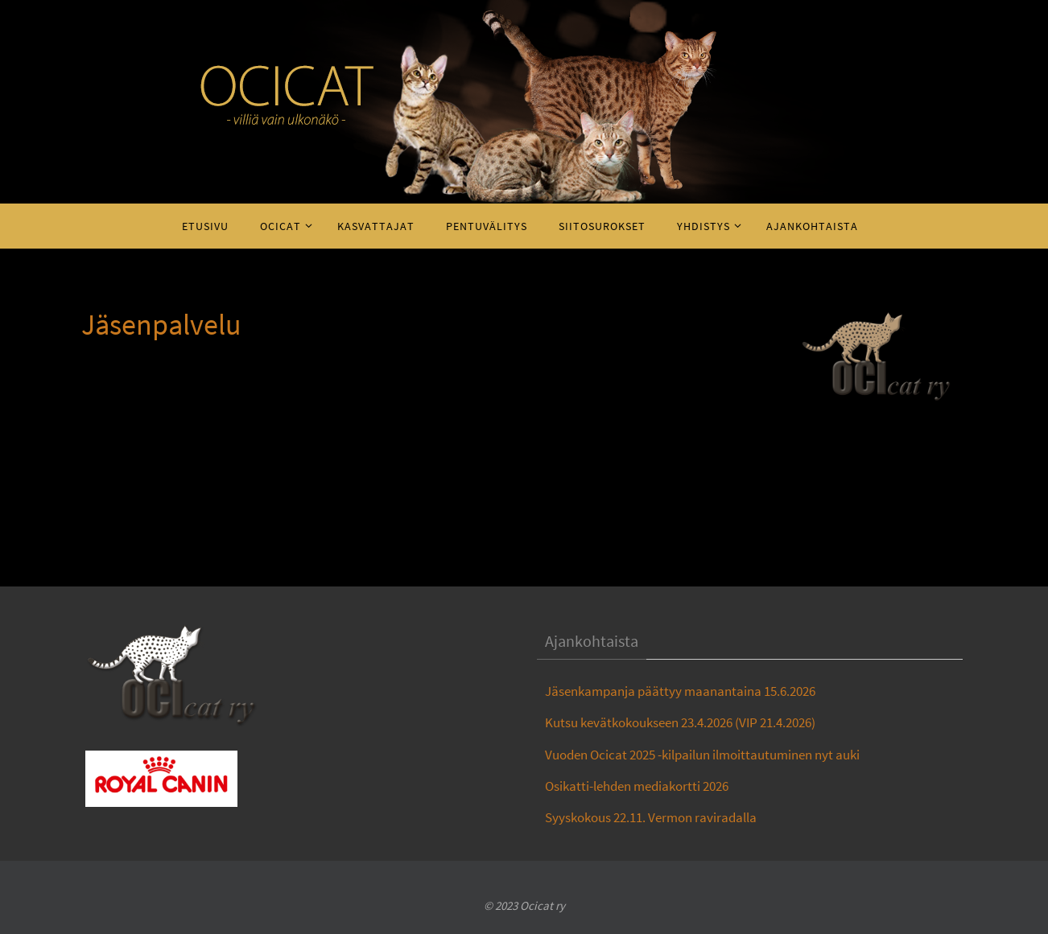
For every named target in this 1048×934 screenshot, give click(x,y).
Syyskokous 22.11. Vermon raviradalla (651, 817)
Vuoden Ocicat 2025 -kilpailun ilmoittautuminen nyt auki (702, 754)
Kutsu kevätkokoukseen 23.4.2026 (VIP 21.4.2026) (680, 722)
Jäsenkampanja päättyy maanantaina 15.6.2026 (680, 691)
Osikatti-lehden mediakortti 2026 (636, 786)
